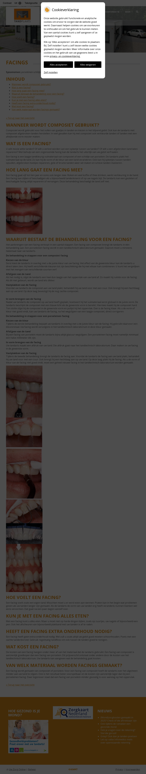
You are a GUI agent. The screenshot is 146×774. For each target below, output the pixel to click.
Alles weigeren (88, 64)
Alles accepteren (58, 64)
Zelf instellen (51, 72)
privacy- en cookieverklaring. (65, 56)
